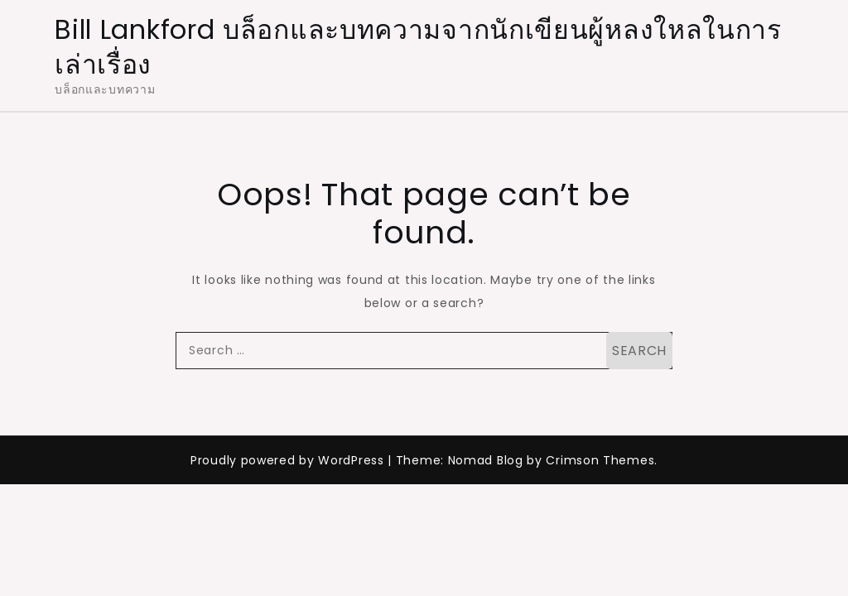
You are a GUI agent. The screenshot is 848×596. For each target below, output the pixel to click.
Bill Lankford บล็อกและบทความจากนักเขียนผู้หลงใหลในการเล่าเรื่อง (418, 47)
